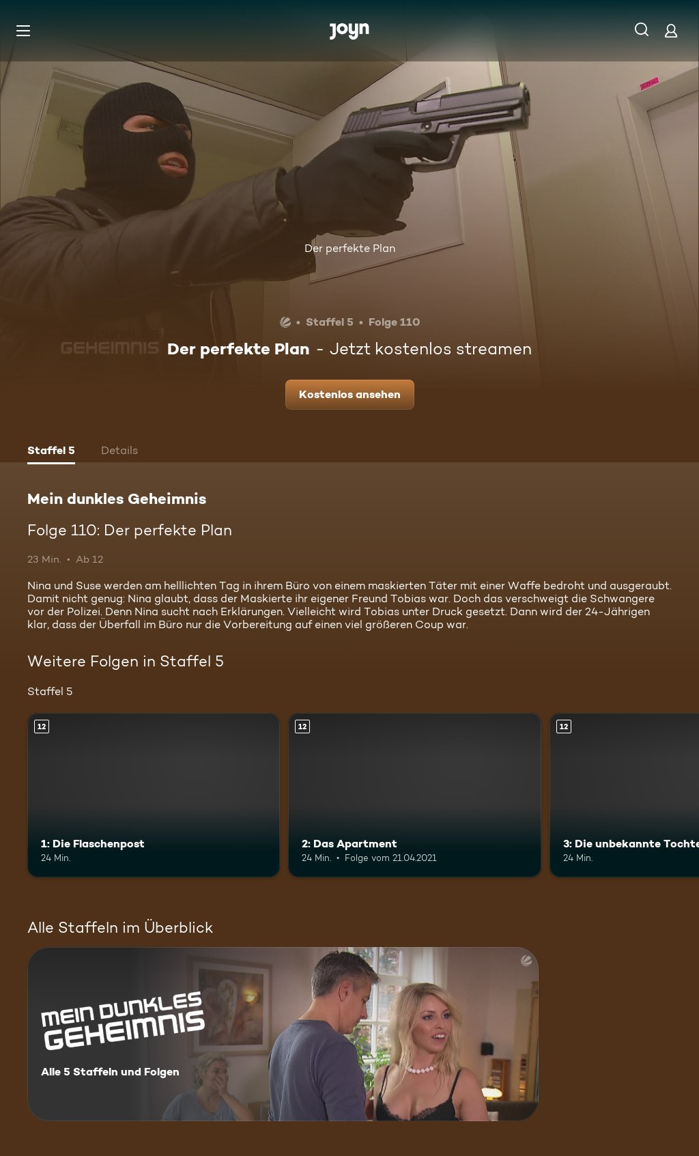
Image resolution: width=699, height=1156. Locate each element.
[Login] (671, 30)
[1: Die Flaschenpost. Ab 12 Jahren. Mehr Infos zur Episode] (153, 795)
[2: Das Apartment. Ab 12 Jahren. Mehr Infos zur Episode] (414, 795)
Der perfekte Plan (349, 248)
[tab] (51, 452)
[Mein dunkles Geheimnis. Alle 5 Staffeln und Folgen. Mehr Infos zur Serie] (283, 1034)
